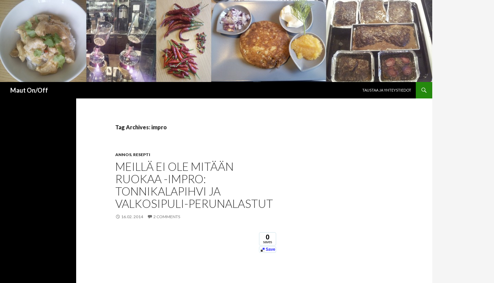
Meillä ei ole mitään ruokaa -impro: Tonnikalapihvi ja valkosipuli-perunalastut (194, 185)
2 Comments (166, 216)
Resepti (141, 154)
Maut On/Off (29, 90)
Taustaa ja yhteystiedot (386, 90)
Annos (123, 154)
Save (270, 249)
